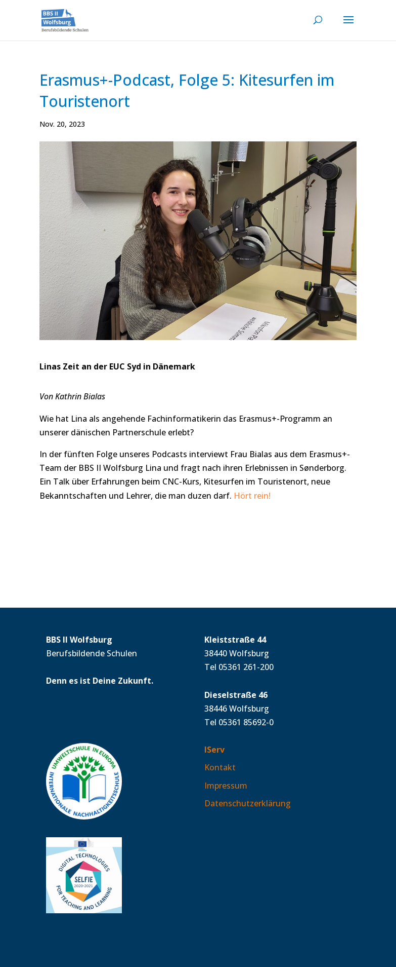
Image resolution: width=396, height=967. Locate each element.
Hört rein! (252, 495)
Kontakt (220, 767)
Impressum (225, 785)
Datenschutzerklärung (247, 803)
